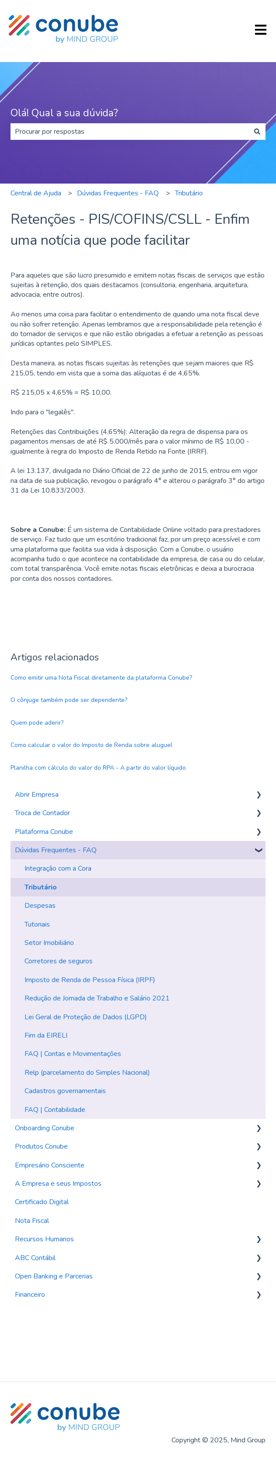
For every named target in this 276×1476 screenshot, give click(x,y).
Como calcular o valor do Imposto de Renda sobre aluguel (91, 745)
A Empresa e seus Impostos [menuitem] (58, 1183)
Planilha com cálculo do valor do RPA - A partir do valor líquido (98, 768)
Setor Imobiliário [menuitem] (49, 943)
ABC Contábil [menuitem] (35, 1258)
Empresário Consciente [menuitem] (49, 1165)
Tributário (189, 193)
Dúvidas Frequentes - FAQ (118, 193)
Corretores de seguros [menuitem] (58, 961)
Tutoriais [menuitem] (37, 924)
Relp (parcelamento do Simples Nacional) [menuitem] (87, 1072)
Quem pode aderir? (36, 723)
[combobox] (129, 131)
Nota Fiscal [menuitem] (32, 1221)
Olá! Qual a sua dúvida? (64, 113)
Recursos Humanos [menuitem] (44, 1239)
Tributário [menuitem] (40, 887)
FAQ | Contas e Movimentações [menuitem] (72, 1054)
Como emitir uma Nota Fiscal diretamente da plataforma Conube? (101, 678)
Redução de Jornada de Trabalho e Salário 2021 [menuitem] (97, 998)
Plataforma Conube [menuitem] (44, 832)
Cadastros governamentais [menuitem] (65, 1091)
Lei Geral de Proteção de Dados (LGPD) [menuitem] (85, 1017)
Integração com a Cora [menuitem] (57, 868)
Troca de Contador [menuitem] (42, 813)
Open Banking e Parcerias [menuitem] (54, 1276)
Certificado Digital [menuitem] (42, 1202)
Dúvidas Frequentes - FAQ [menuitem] (56, 850)
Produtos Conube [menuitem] (41, 1146)
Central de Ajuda (35, 193)
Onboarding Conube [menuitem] (44, 1128)
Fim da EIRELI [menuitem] (45, 1035)
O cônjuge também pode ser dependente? (68, 700)
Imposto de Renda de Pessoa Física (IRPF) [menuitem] (89, 980)
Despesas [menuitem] (40, 905)
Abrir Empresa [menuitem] (37, 794)
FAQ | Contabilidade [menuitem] (54, 1110)
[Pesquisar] (257, 131)
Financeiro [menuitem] (30, 1294)
